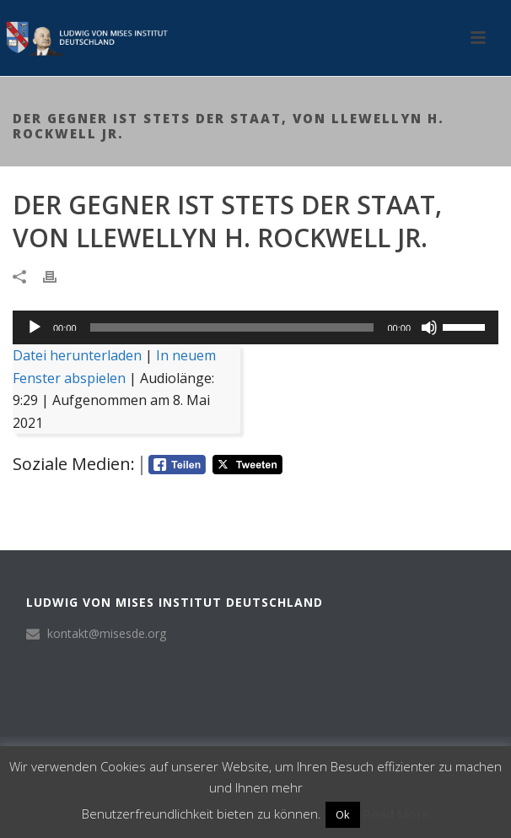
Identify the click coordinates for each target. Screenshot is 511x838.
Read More (396, 813)
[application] (255, 327)
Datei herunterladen (77, 355)
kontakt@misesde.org (106, 633)
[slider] (232, 327)
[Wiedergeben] (34, 327)
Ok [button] (343, 814)
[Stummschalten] (429, 327)
